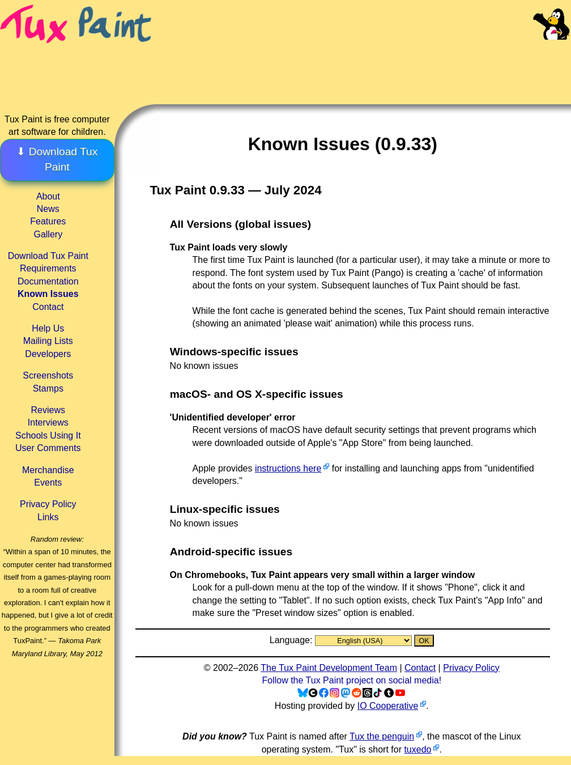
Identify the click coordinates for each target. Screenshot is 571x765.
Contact (47, 307)
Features (48, 221)
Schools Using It (48, 435)
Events (48, 482)
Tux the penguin (382, 736)
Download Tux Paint (48, 256)
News (48, 209)
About (48, 196)
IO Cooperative (388, 706)
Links (47, 517)
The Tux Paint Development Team (329, 668)
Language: (292, 640)
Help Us (48, 328)
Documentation (48, 281)
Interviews (48, 422)
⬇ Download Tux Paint (56, 159)
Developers (48, 354)
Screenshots (48, 375)
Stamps (48, 388)
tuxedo (417, 749)
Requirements (48, 268)
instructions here (288, 468)
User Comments (48, 448)
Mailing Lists (48, 341)
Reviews (48, 410)
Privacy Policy (48, 504)
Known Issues (48, 294)
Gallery (47, 234)
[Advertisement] (362, 62)
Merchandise (48, 470)
